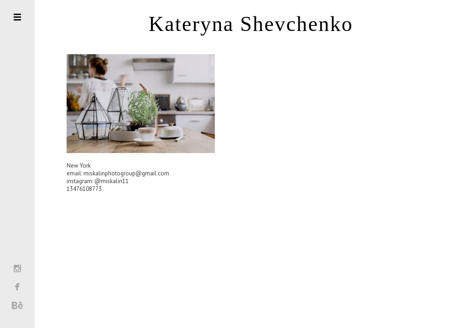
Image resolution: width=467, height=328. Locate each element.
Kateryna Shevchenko (251, 24)
